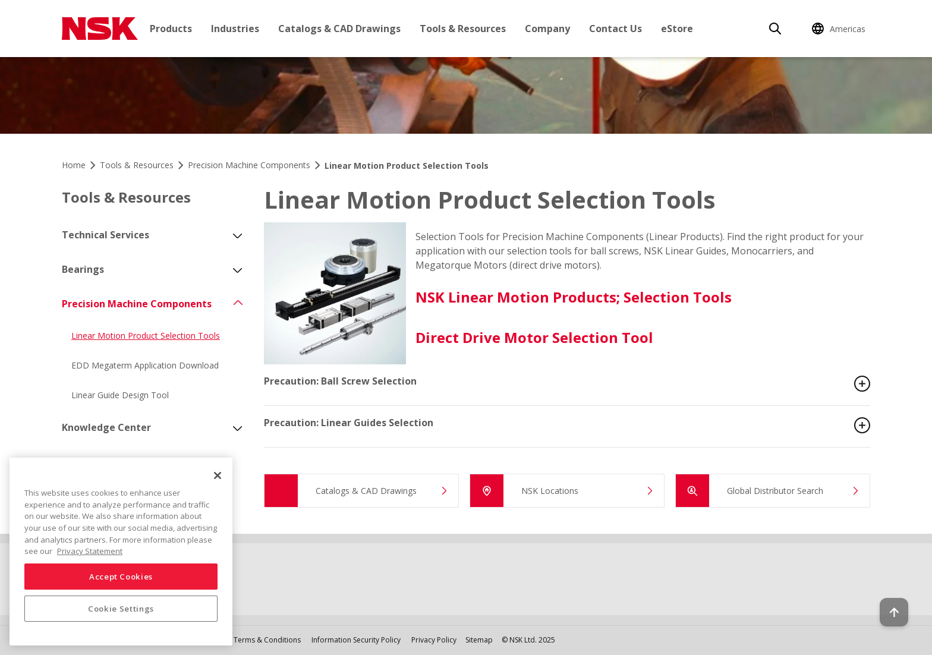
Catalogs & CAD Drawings (339, 28)
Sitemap (479, 640)
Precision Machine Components (137, 303)
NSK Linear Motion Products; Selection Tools (573, 297)
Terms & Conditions (267, 640)
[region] (121, 551)
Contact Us (615, 28)
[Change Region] (840, 28)
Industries (235, 28)
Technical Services (105, 234)
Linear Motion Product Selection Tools (145, 335)
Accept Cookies (121, 576)
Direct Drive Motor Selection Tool (534, 337)
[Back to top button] (894, 612)
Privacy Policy (433, 640)
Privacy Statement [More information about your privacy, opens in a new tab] (89, 551)
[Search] (775, 28)
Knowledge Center (106, 427)
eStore (677, 28)
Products (171, 28)
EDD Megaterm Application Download (145, 365)
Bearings (83, 269)
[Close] (217, 475)
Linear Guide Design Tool (120, 395)
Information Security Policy (356, 640)
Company (547, 28)
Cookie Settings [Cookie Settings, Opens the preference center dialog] (121, 608)
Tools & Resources (463, 28)
